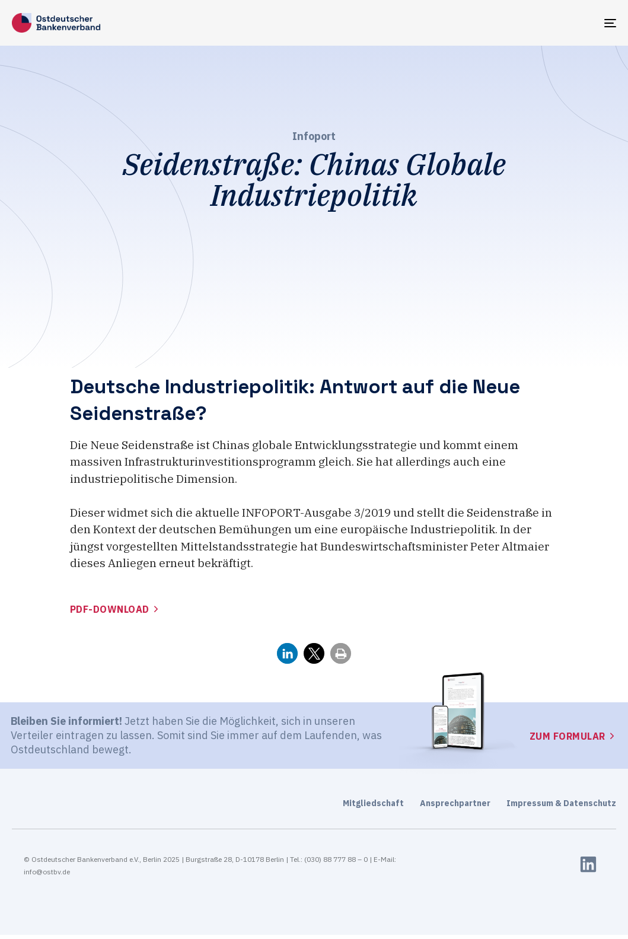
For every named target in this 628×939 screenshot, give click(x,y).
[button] (287, 653)
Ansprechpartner (455, 803)
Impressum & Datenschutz (561, 803)
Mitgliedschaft (373, 803)
